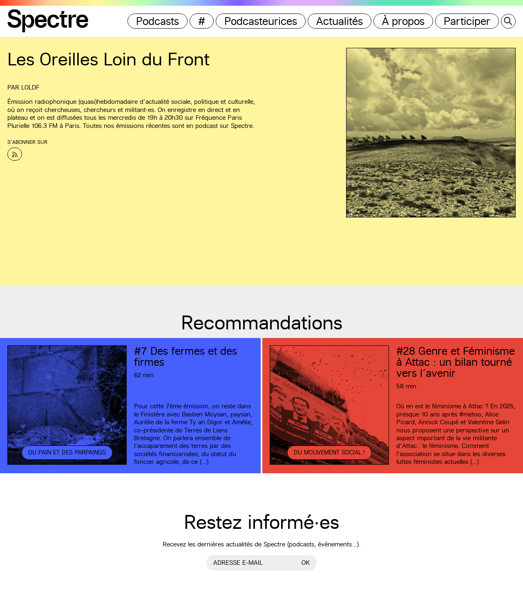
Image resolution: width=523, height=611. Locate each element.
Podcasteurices (260, 21)
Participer (467, 21)
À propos (403, 21)
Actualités (339, 21)
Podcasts (157, 21)
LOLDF (30, 87)
